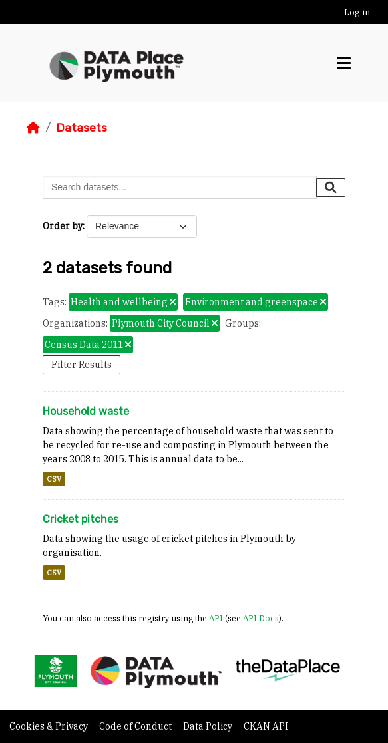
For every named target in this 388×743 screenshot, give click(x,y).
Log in (357, 12)
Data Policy (208, 726)
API (216, 618)
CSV (54, 479)
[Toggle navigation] (343, 63)
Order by (63, 226)
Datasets (81, 127)
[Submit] (330, 187)
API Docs (261, 618)
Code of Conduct (136, 726)
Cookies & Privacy (49, 726)
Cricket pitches (80, 519)
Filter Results (81, 365)
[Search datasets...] (180, 187)
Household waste (86, 411)
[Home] (33, 127)
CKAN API (266, 726)
